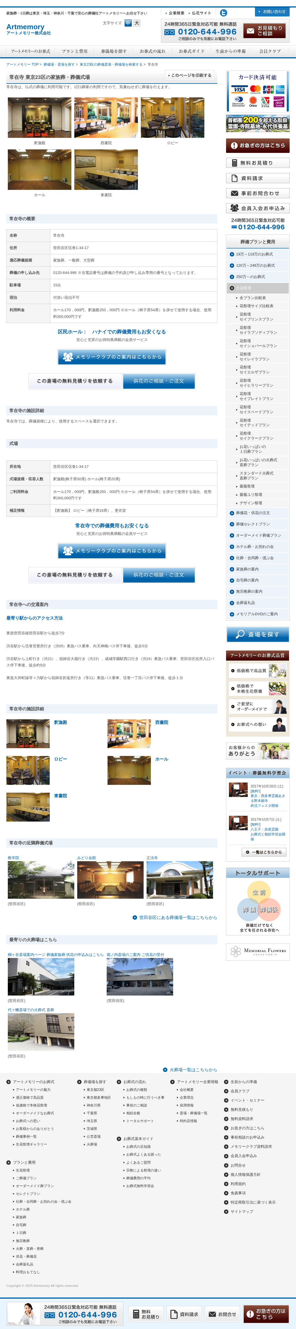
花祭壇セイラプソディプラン (258, 330)
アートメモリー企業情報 (197, 1082)
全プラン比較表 (253, 298)
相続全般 (133, 1113)
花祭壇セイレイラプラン (255, 356)
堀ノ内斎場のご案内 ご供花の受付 (135, 954)
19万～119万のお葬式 (254, 254)
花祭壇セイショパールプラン (258, 343)
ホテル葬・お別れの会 (255, 546)
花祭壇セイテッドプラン (255, 422)
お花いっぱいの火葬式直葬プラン (258, 462)
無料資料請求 (242, 1119)
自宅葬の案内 (247, 580)
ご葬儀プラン (26, 1178)
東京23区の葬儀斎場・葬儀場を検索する (111, 64)
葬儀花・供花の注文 (253, 513)
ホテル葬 (23, 1209)
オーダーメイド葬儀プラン (258, 535)
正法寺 (152, 858)
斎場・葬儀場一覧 (194, 1113)
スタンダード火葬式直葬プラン (256, 475)
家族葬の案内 (247, 569)
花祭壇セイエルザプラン (255, 369)
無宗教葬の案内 (249, 591)
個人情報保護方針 (246, 1174)
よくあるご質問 (138, 1163)
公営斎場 (94, 1137)
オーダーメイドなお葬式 (35, 1113)
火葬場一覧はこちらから (193, 1069)
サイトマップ (242, 1211)
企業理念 (187, 1098)
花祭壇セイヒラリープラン (256, 383)
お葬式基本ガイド (138, 1139)
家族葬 (21, 1217)
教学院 (13, 858)
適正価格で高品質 (30, 1098)
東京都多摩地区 (99, 1098)
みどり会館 (86, 858)
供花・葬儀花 (26, 1256)
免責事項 (238, 1193)
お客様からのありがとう (35, 1129)
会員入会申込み (244, 1156)
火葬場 (92, 1144)
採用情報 (187, 1105)
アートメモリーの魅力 (33, 1090)
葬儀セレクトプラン (253, 524)
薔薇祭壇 (247, 486)
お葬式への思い (28, 1121)
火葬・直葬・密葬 (30, 1249)
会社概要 (187, 1090)
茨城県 (92, 1129)
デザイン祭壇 (251, 503)
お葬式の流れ (134, 1082)
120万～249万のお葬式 (255, 265)
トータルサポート (140, 1121)
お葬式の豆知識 (138, 1147)
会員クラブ (240, 1091)
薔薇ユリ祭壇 (251, 494)
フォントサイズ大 (136, 23)
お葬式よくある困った (143, 1154)
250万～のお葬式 (250, 277)
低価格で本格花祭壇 (31, 1105)
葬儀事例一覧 (26, 1137)
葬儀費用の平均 (138, 1178)
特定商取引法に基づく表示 (253, 1202)
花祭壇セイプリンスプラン (256, 316)
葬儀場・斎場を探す (59, 64)
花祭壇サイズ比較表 (256, 306)
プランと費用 (24, 1162)
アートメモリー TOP (22, 64)
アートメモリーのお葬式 (33, 1082)
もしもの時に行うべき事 (145, 1098)
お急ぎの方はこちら (247, 1128)
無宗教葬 (23, 1241)
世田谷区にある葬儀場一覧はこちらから (178, 917)
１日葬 (21, 1233)
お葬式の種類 (136, 1090)
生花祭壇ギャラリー (31, 1144)
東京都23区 (95, 1090)
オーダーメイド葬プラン (35, 1186)
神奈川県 (94, 1105)
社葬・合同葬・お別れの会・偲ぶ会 (43, 1202)
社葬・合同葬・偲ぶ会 (255, 558)
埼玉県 (92, 1121)
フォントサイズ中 (128, 23)
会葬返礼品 (245, 602)
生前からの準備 (244, 1082)
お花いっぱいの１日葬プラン (253, 449)
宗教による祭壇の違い (143, 1170)
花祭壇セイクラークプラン (256, 435)
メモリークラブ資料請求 (251, 1146)
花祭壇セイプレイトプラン (256, 396)
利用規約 (238, 1184)
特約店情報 (188, 1121)
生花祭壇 (243, 288)
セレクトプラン (28, 1194)
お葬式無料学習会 (140, 1186)
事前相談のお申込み (247, 1137)
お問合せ (238, 1165)
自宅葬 (21, 1225)
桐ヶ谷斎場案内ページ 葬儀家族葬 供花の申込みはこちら (56, 954)
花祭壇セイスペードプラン (256, 409)
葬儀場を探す (95, 1082)
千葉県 (92, 1113)
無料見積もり (242, 1109)
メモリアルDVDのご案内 (257, 614)
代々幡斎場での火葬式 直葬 (31, 1010)
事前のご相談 (136, 1105)
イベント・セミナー (247, 1100)
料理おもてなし (28, 1272)
